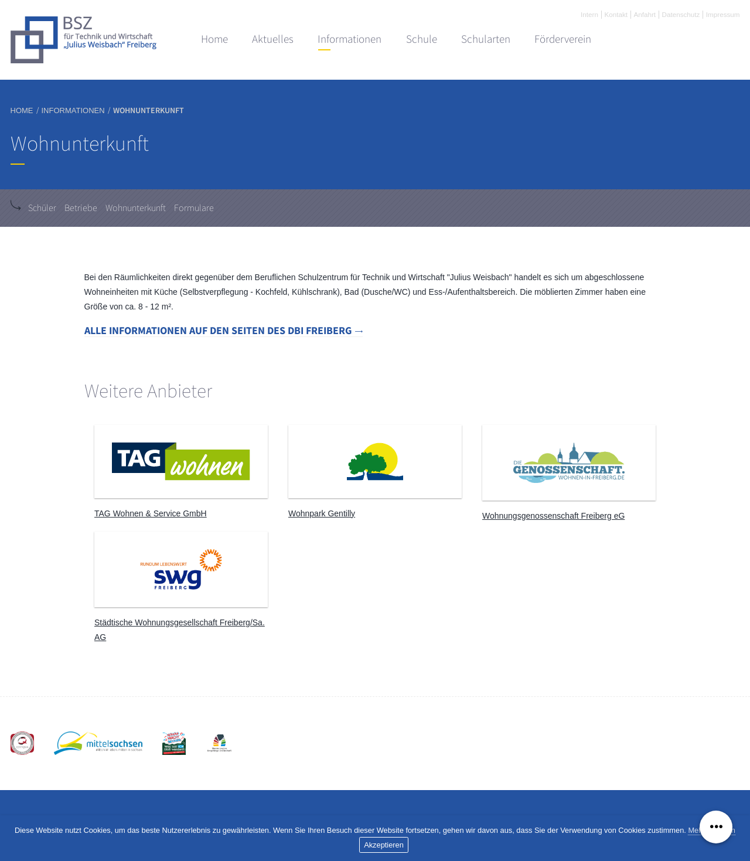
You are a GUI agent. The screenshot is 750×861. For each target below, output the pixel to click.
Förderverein (562, 39)
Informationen (349, 39)
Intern (589, 14)
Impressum (723, 14)
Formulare (194, 208)
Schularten (485, 39)
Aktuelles (273, 39)
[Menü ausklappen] (716, 827)
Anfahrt (644, 14)
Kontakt (616, 14)
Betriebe (80, 208)
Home (214, 39)
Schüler (42, 208)
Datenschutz (681, 14)
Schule (421, 39)
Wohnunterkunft (135, 208)
